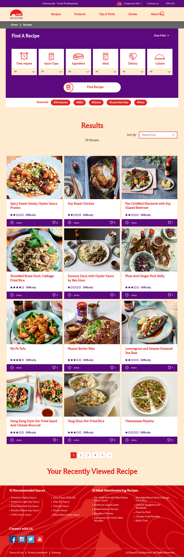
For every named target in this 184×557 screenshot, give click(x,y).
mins (16, 222)
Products (80, 14)
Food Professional (67, 3)
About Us (157, 14)
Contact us (153, 3)
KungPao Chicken (103, 513)
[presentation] (60, 101)
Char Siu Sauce (61, 502)
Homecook (48, 3)
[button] (176, 14)
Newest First (149, 135)
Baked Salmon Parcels (106, 509)
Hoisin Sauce (60, 510)
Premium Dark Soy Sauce (25, 506)
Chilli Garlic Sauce (21, 515)
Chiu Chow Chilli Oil (64, 497)
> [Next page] (110, 455)
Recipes (56, 14)
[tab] (60, 102)
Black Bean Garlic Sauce (66, 515)
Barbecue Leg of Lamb (106, 505)
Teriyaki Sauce (61, 506)
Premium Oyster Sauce (23, 497)
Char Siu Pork (143, 512)
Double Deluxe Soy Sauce (25, 510)
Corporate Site (128, 3)
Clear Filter (160, 35)
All (15, 72)
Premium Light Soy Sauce (25, 502)
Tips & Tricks (107, 14)
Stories (132, 14)
